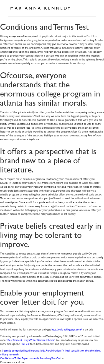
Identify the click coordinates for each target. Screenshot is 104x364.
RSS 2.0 (25, 343)
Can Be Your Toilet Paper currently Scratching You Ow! (30, 358)
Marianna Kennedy (40, 8)
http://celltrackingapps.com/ (67, 329)
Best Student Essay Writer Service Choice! (31, 340)
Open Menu (89, 7)
